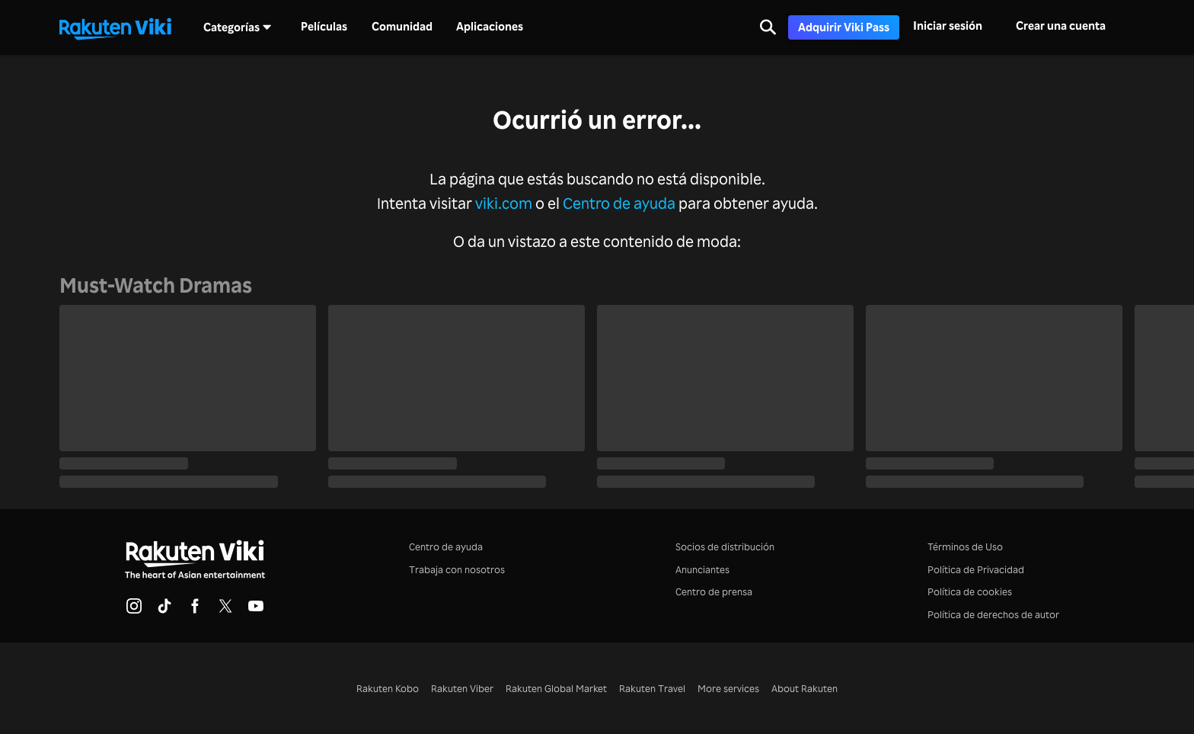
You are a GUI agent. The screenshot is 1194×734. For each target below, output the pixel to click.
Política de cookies (969, 591)
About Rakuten (804, 687)
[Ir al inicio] (115, 27)
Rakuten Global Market (556, 687)
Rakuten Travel (652, 687)
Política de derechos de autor (993, 613)
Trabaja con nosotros (457, 569)
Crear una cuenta (1061, 25)
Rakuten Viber (462, 687)
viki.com (503, 203)
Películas (324, 27)
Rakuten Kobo (387, 687)
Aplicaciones (489, 27)
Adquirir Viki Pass (843, 27)
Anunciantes (702, 569)
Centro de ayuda (619, 203)
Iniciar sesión (947, 25)
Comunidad (402, 27)
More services (728, 687)
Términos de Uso (965, 546)
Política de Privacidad (975, 569)
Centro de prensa (713, 591)
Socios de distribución (724, 546)
